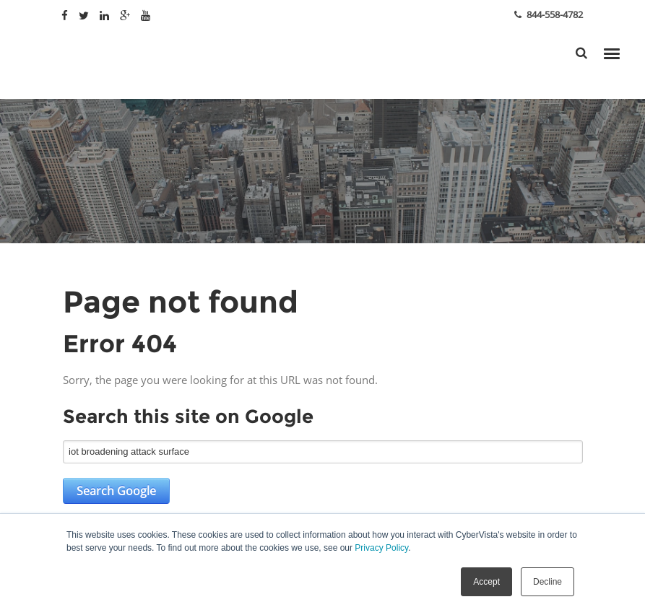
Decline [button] (547, 582)
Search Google (116, 491)
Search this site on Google (188, 416)
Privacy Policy (381, 548)
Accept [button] (486, 582)
